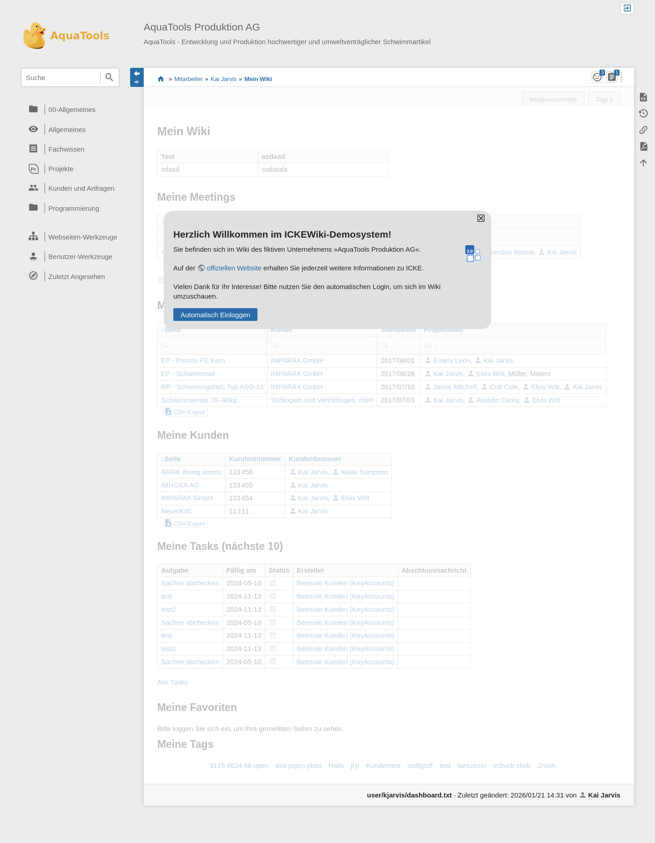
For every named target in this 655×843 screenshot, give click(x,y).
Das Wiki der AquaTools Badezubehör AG (160, 78)
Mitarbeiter (188, 79)
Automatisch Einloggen (215, 315)
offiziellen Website (234, 268)
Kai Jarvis (224, 79)
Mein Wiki (258, 79)
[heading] (70, 110)
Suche (109, 77)
